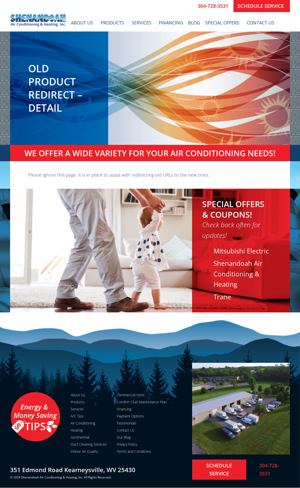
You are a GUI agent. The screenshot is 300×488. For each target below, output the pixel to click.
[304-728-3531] (192, 6)
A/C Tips (77, 416)
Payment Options (130, 416)
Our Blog (124, 437)
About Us (83, 23)
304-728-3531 (213, 6)
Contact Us (262, 23)
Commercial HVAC (131, 395)
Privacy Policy (127, 444)
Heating (77, 430)
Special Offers (223, 23)
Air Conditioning (83, 423)
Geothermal (80, 437)
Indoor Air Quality (84, 451)
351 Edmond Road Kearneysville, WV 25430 (72, 470)
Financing (171, 23)
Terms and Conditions (134, 451)
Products (114, 23)
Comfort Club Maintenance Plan (142, 402)
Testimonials (126, 423)
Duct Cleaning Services (89, 444)
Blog (194, 23)
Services (143, 23)
